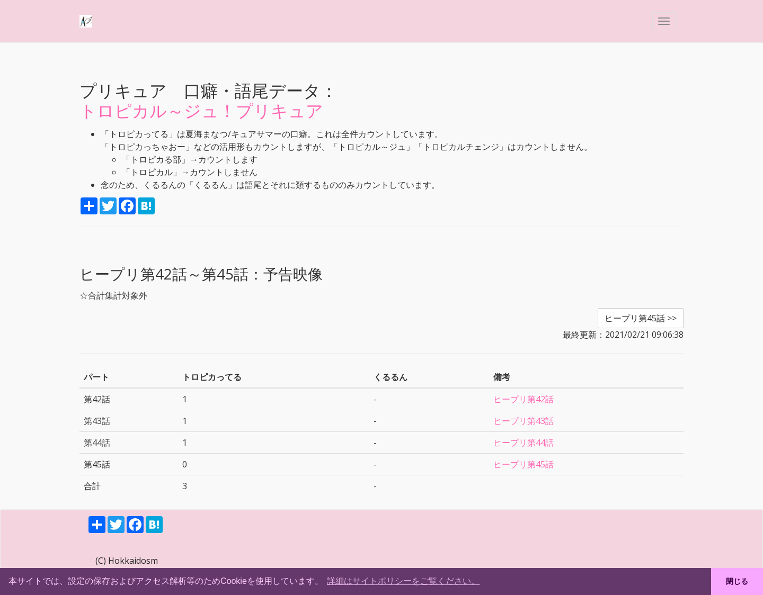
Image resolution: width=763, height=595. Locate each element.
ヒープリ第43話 (523, 421)
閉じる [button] (737, 581)
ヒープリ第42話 (523, 399)
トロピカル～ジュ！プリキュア (201, 110)
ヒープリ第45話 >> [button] (641, 318)
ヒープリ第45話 (523, 464)
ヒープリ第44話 (523, 442)
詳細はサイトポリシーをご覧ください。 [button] (403, 580)
